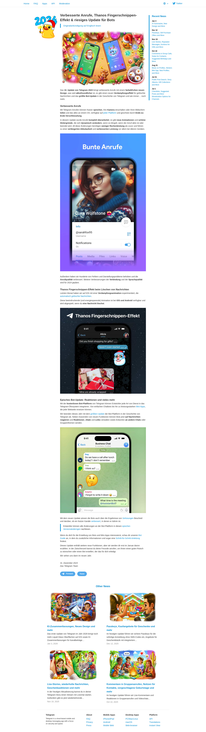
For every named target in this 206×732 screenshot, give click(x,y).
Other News (103, 586)
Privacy (89, 722)
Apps (44, 3)
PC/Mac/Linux (131, 719)
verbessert (95, 521)
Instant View (154, 725)
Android (106, 722)
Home (26, 3)
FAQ (36, 3)
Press (88, 725)
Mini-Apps (140, 406)
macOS (128, 722)
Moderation (64, 3)
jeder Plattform (109, 113)
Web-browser (131, 725)
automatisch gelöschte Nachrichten (75, 296)
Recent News (159, 16)
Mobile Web (108, 725)
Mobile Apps (109, 715)
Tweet (82, 574)
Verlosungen (128, 518)
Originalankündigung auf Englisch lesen (82, 25)
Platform (153, 715)
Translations (154, 722)
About (89, 715)
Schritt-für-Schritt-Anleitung (128, 538)
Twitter (177, 3)
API (53, 3)
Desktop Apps (132, 715)
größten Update (97, 414)
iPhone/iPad (108, 719)
